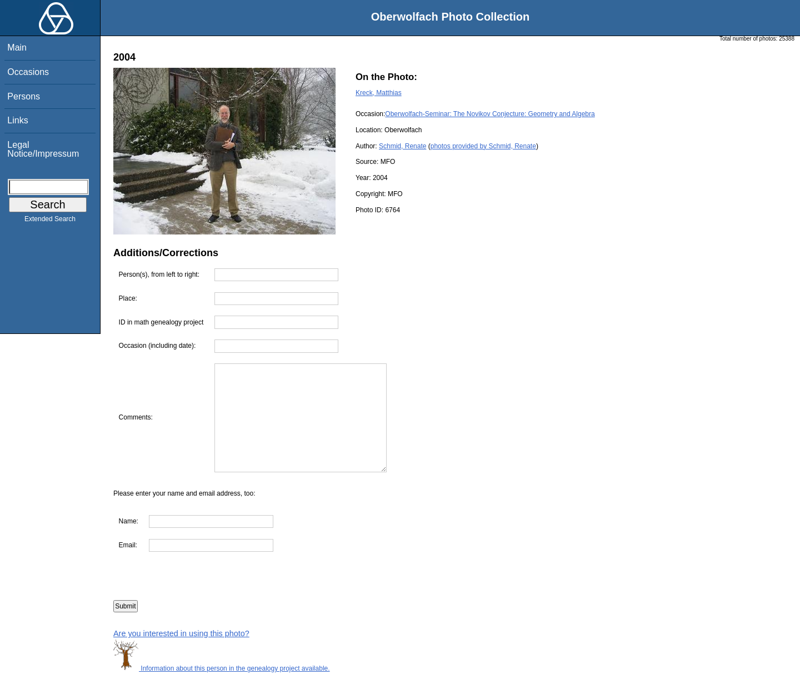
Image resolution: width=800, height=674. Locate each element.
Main (17, 47)
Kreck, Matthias (379, 93)
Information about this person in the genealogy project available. (221, 668)
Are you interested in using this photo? (181, 633)
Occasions (28, 72)
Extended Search (50, 221)
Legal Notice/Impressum (43, 149)
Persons (23, 96)
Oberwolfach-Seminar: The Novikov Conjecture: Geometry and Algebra (489, 114)
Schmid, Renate (402, 146)
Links (17, 120)
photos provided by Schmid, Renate (483, 146)
